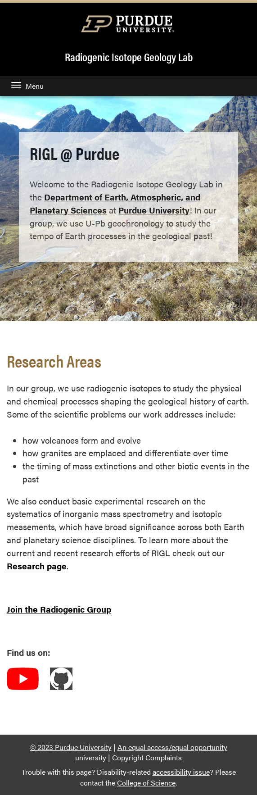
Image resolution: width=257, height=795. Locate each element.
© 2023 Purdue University (71, 747)
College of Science (146, 782)
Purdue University (153, 210)
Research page (37, 565)
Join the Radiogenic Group (59, 609)
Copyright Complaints (147, 757)
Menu (27, 86)
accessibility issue (181, 772)
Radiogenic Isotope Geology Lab (129, 57)
